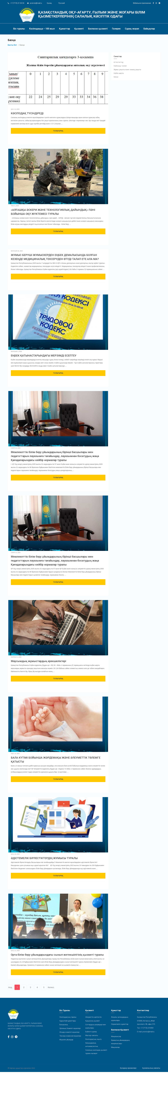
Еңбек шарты (119, 73)
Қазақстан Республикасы (147, 1017)
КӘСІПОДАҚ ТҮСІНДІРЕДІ (27, 113)
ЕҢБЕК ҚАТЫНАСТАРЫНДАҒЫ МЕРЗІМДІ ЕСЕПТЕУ (43, 355)
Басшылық (64, 1025)
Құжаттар (64, 28)
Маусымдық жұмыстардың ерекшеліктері (38, 661)
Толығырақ (58, 131)
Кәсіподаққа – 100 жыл (42, 28)
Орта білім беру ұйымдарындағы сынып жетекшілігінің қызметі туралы (57, 954)
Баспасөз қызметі (98, 28)
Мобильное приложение (142, 3)
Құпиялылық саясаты (151, 1068)
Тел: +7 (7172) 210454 (145, 1028)
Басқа (116, 77)
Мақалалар (115, 1047)
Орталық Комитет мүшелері (70, 1028)
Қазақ (49, 3)
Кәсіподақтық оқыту (93, 1039)
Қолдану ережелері (128, 1068)
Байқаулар (149, 28)
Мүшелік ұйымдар (66, 1040)
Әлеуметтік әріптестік (93, 1017)
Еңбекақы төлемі (120, 66)
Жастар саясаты (91, 1035)
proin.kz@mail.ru (35, 3)
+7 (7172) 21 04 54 (17, 3)
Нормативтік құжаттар (119, 1024)
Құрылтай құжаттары (68, 1021)
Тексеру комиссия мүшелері (70, 1036)
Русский (62, 3)
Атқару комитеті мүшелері (69, 1032)
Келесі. (50, 987)
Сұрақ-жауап (132, 28)
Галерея (116, 28)
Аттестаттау (118, 62)
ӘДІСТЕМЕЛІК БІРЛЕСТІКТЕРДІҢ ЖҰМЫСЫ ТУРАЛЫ (44, 858)
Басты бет (12, 45)
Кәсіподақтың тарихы (68, 1017)
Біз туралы (19, 28)
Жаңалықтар (116, 1036)
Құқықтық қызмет (92, 1021)
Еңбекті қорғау (91, 1032)
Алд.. (10, 987)
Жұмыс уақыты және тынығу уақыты (127, 69)
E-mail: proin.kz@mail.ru (145, 1032)
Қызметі (79, 28)
